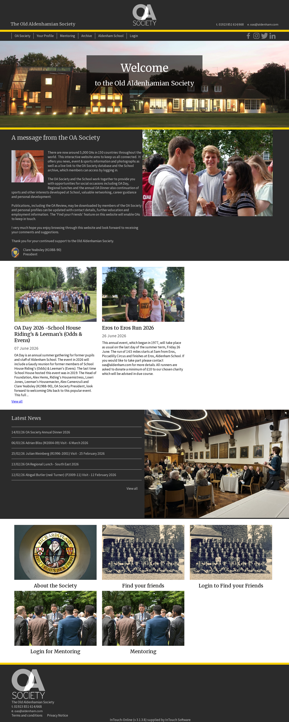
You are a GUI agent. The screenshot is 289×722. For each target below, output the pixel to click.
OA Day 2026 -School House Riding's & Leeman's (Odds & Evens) (48, 334)
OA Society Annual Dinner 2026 (48, 432)
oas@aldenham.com (264, 24)
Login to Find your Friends (231, 586)
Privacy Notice (57, 715)
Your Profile (45, 36)
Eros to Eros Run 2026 (128, 328)
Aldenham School (111, 36)
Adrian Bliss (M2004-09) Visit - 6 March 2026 (57, 443)
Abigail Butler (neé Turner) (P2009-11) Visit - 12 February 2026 (71, 475)
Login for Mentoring (55, 651)
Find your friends (143, 586)
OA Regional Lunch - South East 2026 (52, 464)
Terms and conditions (26, 715)
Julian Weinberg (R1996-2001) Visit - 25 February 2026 (65, 453)
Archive (86, 36)
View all (17, 401)
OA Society (22, 36)
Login (134, 36)
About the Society (55, 586)
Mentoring (67, 36)
